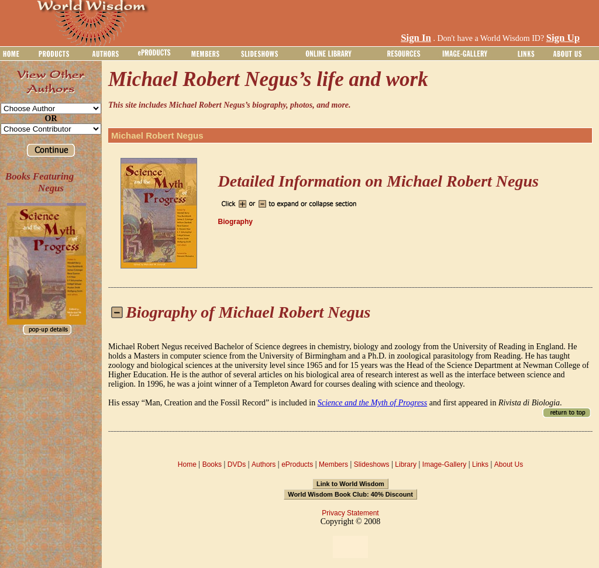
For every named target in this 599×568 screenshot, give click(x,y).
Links (480, 464)
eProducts (297, 464)
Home (187, 464)
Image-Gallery (444, 464)
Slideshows (372, 464)
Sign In (416, 37)
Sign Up (563, 37)
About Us (508, 464)
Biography (235, 222)
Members (333, 464)
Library (405, 464)
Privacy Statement (350, 513)
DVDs (237, 464)
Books (212, 464)
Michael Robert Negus (157, 135)
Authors (264, 464)
